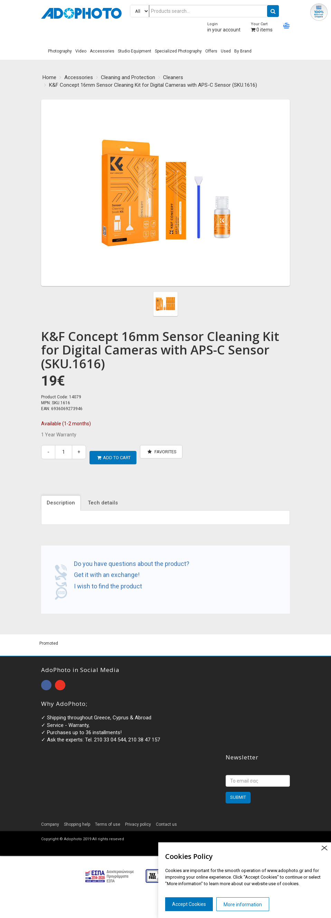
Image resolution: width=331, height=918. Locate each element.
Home (49, 77)
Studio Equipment (134, 51)
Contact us (166, 818)
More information (243, 904)
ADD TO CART (114, 451)
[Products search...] (204, 11)
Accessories (102, 51)
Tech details (103, 497)
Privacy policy (138, 818)
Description (61, 497)
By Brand (243, 51)
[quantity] (63, 452)
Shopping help (77, 818)
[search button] (273, 11)
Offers (211, 51)
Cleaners (173, 77)
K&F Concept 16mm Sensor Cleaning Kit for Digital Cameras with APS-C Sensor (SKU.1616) (153, 85)
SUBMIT (238, 791)
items (262, 27)
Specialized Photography (178, 51)
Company (50, 818)
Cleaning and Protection (128, 77)
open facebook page (46, 680)
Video (80, 51)
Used (226, 51)
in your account (223, 27)
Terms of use (107, 818)
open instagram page (60, 680)
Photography (60, 51)
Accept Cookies (189, 904)
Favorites (162, 451)
